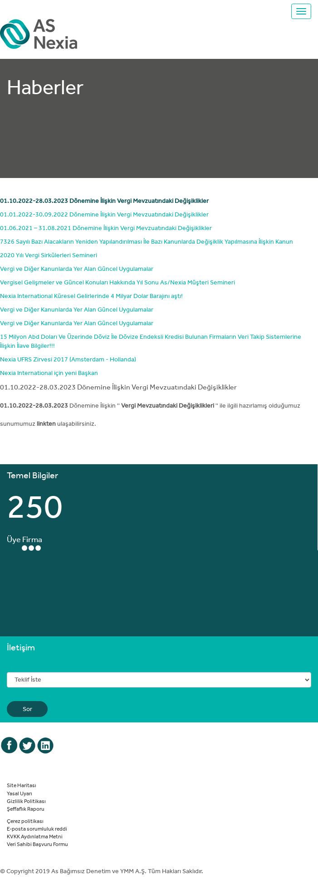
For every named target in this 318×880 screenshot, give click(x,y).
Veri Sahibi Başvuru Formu (37, 844)
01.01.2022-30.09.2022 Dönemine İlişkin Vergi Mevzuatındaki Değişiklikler (104, 214)
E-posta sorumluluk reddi (37, 828)
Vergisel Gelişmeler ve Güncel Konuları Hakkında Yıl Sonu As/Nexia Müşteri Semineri (117, 282)
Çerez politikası (25, 820)
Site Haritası (21, 785)
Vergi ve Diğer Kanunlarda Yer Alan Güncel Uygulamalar (76, 268)
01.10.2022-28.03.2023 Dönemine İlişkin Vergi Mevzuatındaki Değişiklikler (104, 200)
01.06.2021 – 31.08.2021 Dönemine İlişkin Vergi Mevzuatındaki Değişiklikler (106, 227)
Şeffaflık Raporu (25, 808)
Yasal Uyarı (19, 793)
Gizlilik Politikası (26, 801)
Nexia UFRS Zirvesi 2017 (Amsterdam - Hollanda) (68, 359)
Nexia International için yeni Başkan (49, 372)
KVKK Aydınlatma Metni (35, 836)
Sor (27, 708)
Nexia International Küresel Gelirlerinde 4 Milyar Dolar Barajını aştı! (91, 295)
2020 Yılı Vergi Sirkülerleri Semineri (48, 255)
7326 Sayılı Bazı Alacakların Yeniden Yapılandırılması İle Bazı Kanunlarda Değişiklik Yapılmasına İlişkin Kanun (146, 241)
